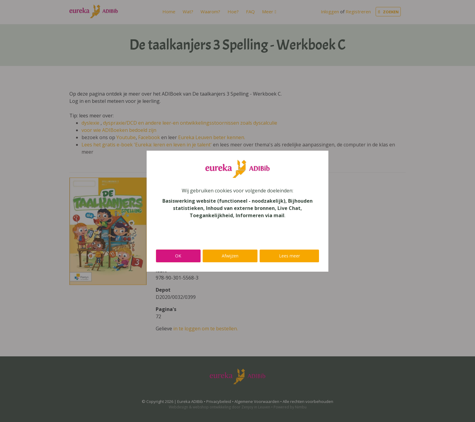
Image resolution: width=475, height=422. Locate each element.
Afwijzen (230, 256)
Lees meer (289, 256)
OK (178, 256)
